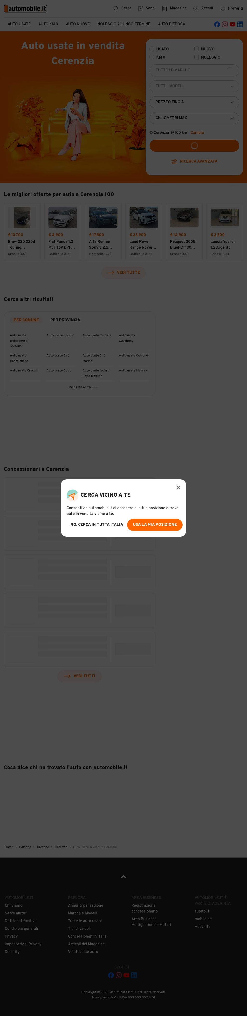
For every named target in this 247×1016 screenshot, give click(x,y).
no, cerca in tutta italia (96, 524)
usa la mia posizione (155, 524)
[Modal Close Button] (178, 487)
